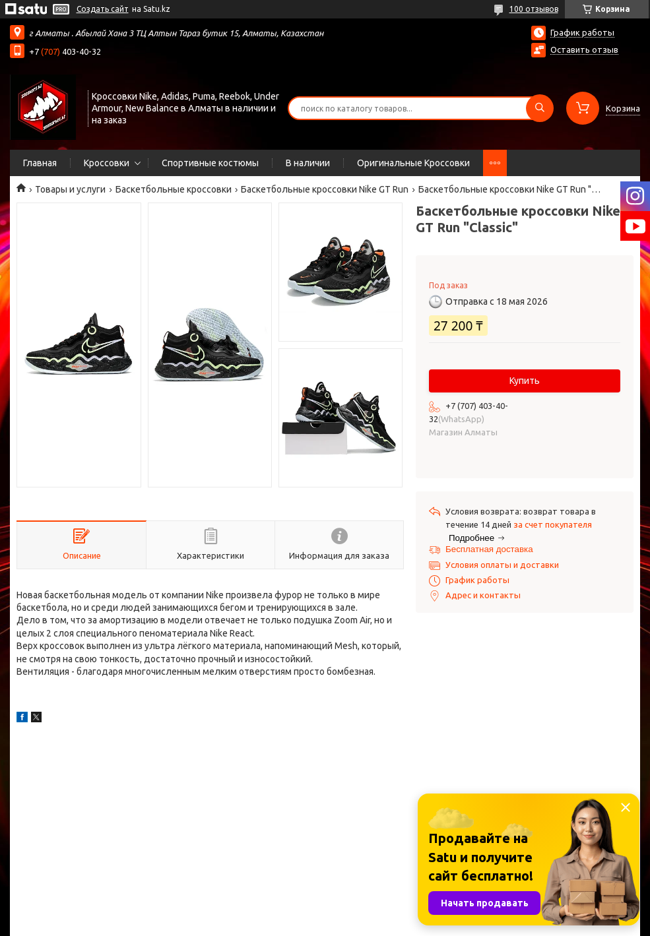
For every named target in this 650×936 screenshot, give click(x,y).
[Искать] (540, 108)
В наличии (308, 163)
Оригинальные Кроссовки (413, 163)
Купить (524, 380)
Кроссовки (106, 163)
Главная (40, 163)
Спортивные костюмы (210, 163)
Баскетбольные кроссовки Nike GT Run (324, 189)
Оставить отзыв (584, 49)
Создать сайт (103, 9)
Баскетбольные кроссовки (173, 189)
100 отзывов (533, 9)
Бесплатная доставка (489, 549)
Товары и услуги (70, 189)
